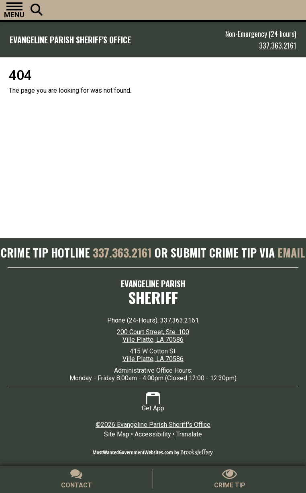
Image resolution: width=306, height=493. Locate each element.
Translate (189, 434)
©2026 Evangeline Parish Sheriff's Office (153, 424)
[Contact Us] (76, 479)
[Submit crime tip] (229, 479)
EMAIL (291, 252)
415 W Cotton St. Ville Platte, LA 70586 (153, 355)
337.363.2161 (277, 45)
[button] (14, 10)
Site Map (116, 434)
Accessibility (153, 434)
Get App (153, 402)
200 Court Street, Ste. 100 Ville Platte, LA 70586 (153, 335)
